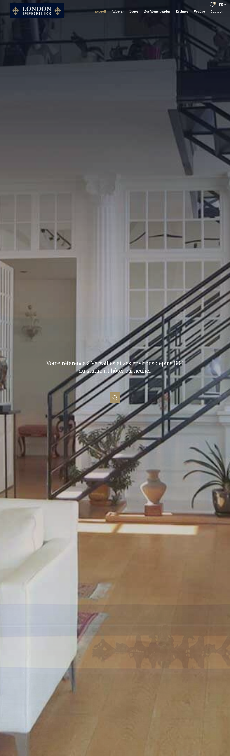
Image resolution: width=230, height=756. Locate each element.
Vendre (199, 11)
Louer (133, 11)
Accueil (100, 11)
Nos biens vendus (157, 11)
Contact (216, 11)
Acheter (117, 11)
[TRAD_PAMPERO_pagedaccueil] (37, 17)
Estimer (182, 11)
